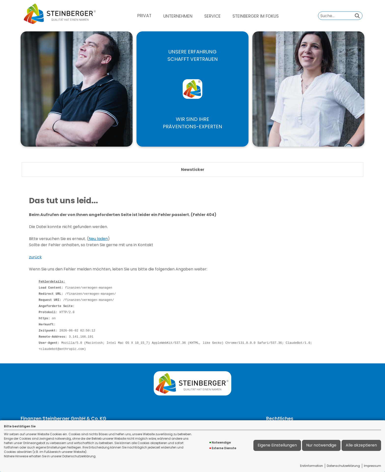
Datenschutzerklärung (343, 466)
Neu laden (98, 239)
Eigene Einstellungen (277, 445)
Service (212, 16)
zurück (35, 257)
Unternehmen (177, 16)
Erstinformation (311, 466)
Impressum (372, 466)
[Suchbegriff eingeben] (340, 16)
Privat (144, 16)
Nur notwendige (321, 445)
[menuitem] (144, 16)
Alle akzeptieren (361, 445)
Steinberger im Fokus (256, 16)
